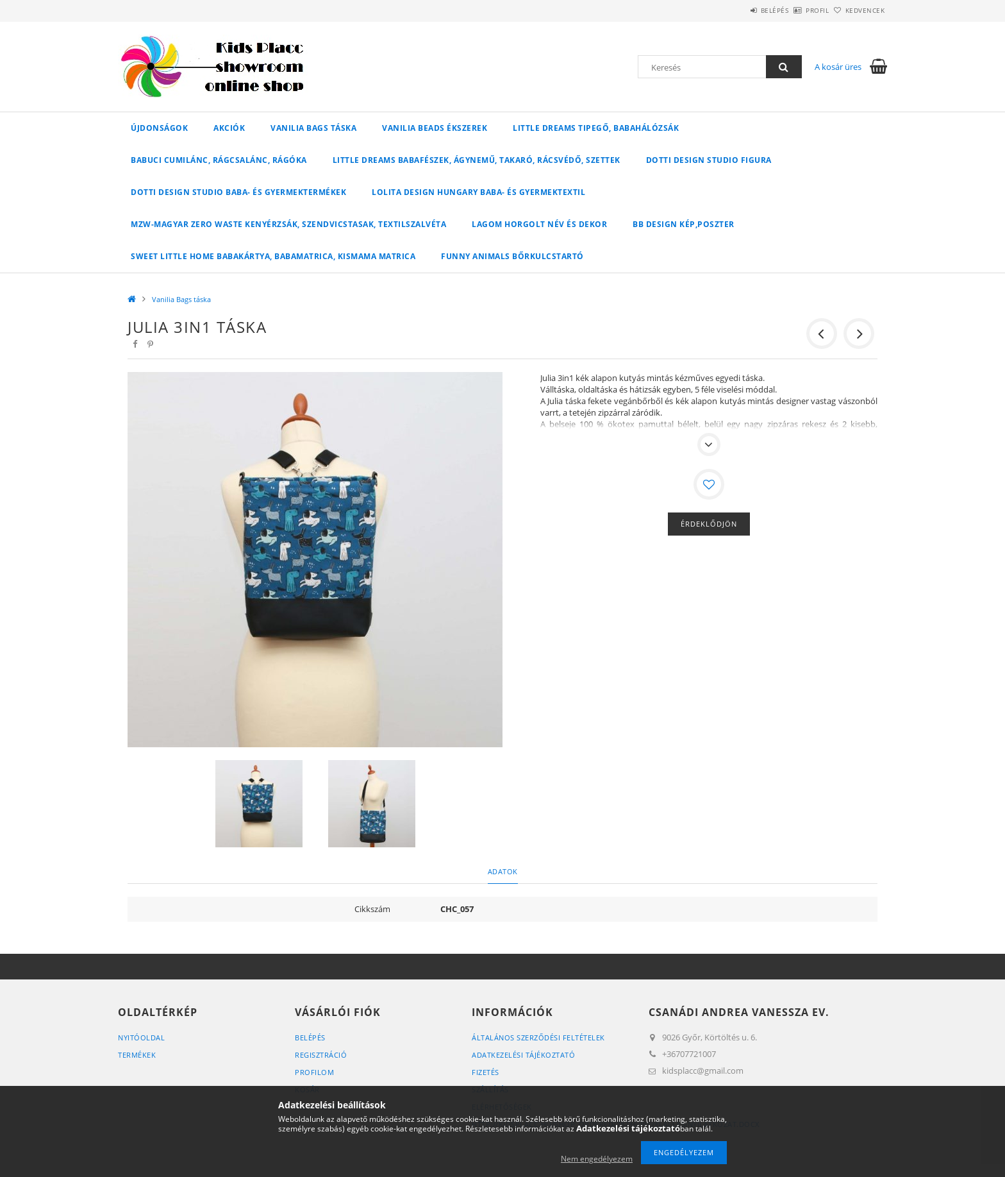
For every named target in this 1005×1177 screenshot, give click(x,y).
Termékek (137, 1055)
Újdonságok (159, 128)
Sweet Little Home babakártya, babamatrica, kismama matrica (273, 256)
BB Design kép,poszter (684, 224)
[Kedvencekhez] (709, 484)
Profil (796, 10)
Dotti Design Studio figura (709, 160)
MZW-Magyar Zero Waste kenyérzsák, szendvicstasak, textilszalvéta (288, 224)
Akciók (229, 128)
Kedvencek (858, 10)
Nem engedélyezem (597, 1158)
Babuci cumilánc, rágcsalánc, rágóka (219, 160)
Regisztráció (321, 1055)
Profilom (314, 1072)
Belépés (739, 10)
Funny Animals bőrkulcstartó (512, 256)
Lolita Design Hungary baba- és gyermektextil (478, 192)
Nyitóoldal (141, 1037)
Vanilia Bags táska (313, 128)
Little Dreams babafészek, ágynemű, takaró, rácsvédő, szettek (476, 160)
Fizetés (485, 1072)
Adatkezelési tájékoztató (523, 1055)
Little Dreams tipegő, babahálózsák (596, 128)
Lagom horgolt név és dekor (539, 224)
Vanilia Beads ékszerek (434, 128)
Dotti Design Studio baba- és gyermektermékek (238, 192)
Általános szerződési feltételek (538, 1037)
